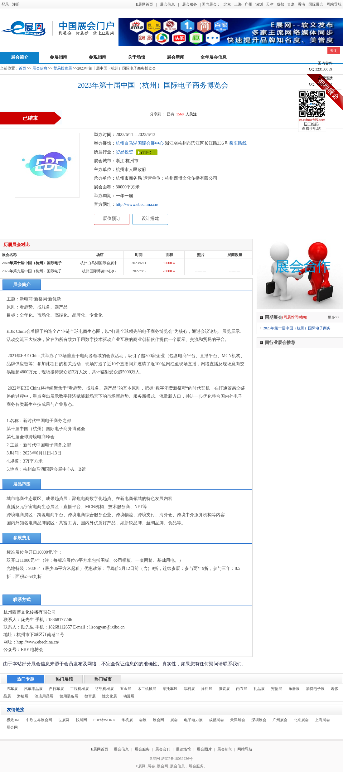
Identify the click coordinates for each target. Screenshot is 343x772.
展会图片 (205, 749)
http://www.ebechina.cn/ (137, 204)
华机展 (127, 720)
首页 (22, 68)
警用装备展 (69, 696)
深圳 (259, 4)
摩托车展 (169, 689)
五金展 (125, 689)
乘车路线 (237, 143)
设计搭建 (150, 218)
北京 (227, 4)
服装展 (224, 689)
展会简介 (19, 57)
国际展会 (315, 4)
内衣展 (241, 689)
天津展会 (237, 720)
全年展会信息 (213, 57)
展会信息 (167, 4)
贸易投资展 (62, 68)
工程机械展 (79, 689)
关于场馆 (136, 57)
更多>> (334, 317)
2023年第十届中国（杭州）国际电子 (32, 263)
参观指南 (97, 57)
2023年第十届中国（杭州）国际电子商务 (297, 328)
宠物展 (276, 689)
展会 (174, 720)
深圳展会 (258, 720)
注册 (16, 4)
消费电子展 (315, 689)
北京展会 (301, 720)
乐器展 (294, 689)
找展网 (81, 720)
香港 (301, 4)
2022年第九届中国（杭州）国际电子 (32, 271)
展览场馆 (183, 749)
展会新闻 (175, 57)
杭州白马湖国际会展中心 (140, 143)
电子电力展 (193, 720)
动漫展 (128, 696)
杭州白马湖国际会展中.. (99, 263)
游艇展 (22, 696)
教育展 (90, 696)
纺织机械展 (104, 689)
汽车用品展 (33, 689)
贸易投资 (124, 152)
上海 (238, 4)
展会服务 (189, 4)
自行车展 (56, 689)
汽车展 (12, 689)
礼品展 (259, 689)
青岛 (291, 4)
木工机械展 (147, 689)
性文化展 (109, 696)
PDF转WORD (104, 720)
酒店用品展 (44, 696)
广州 (248, 4)
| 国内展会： (210, 4)
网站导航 (333, 4)
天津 (269, 4)
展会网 (158, 720)
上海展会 (322, 720)
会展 (143, 720)
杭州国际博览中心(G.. (100, 271)
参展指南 (58, 57)
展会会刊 (162, 749)
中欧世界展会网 (39, 720)
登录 (5, 4)
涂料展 (189, 689)
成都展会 (216, 720)
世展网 (64, 720)
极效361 (13, 720)
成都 (280, 4)
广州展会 (280, 720)
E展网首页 (144, 4)
